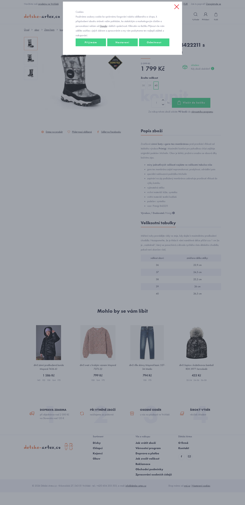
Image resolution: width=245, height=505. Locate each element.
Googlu (103, 48)
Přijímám (91, 64)
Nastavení (122, 64)
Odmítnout (154, 64)
